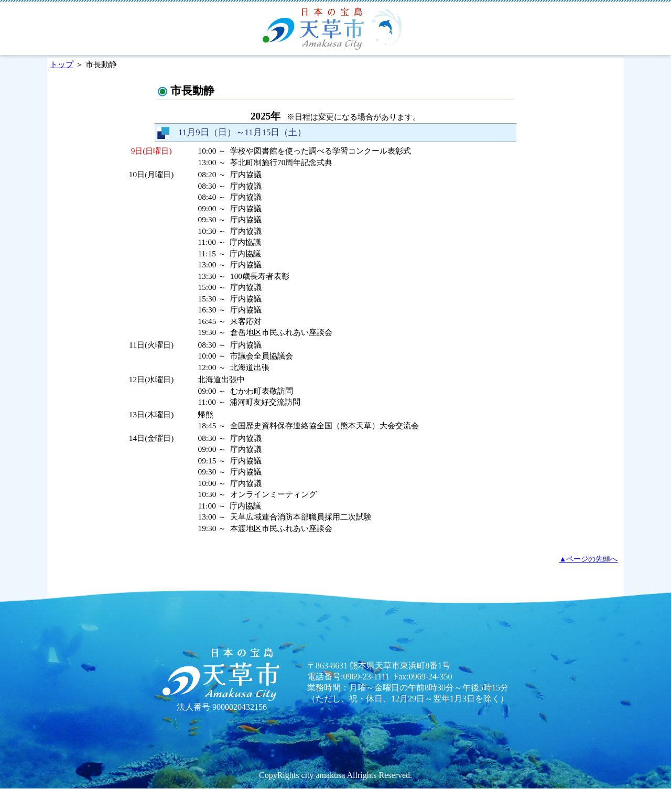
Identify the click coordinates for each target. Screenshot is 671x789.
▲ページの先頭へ (588, 559)
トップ (61, 64)
